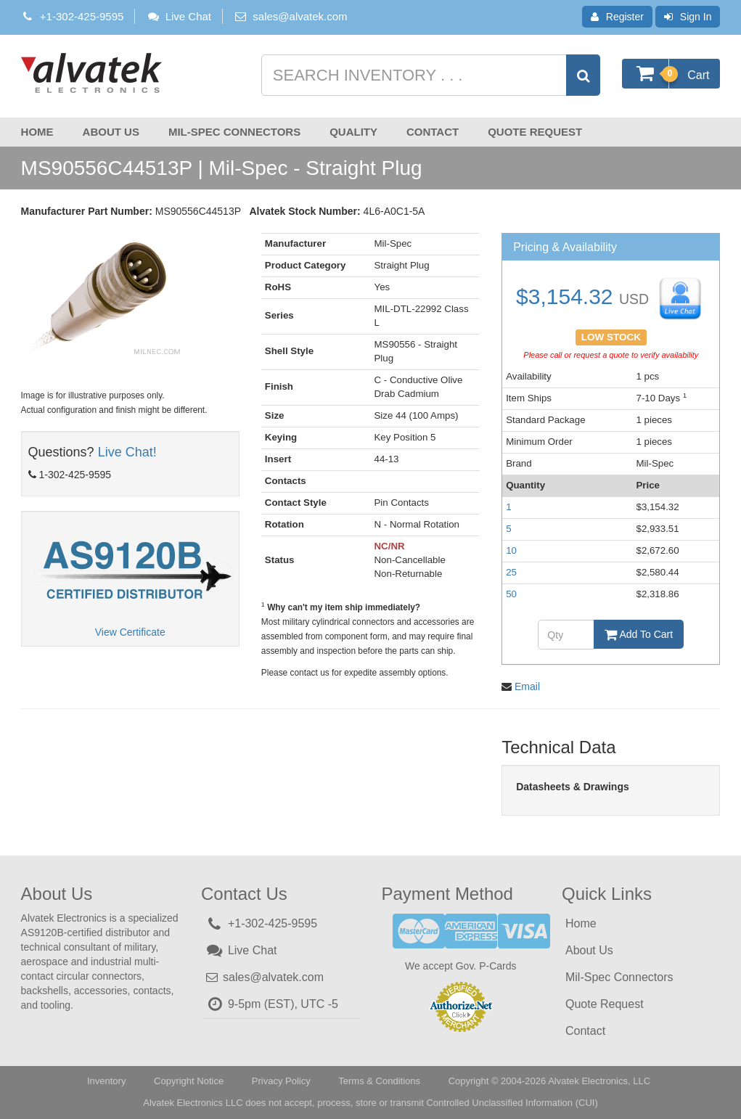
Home (37, 132)
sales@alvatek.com (300, 16)
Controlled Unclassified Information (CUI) (511, 1102)
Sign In (688, 16)
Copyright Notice (189, 1080)
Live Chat (178, 16)
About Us (111, 132)
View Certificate (130, 632)
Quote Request (535, 132)
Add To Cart (639, 634)
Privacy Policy (281, 1080)
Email (527, 686)
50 (511, 594)
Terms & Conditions (379, 1080)
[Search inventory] (429, 75)
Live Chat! (127, 452)
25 (511, 572)
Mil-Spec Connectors (234, 132)
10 (511, 550)
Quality (353, 132)
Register (617, 16)
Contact (432, 132)
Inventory (106, 1080)
